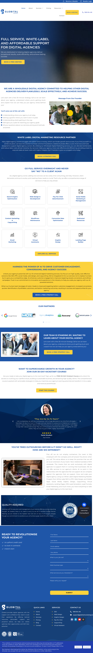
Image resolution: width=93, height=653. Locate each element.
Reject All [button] (78, 647)
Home (23, 8)
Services (39, 8)
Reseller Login (87, 1)
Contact (61, 15)
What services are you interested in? (61, 573)
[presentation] (63, 585)
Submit (69, 593)
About (31, 8)
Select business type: (56, 565)
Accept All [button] (87, 647)
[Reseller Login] (81, 1)
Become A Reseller (72, 1)
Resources (58, 8)
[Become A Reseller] (63, 1)
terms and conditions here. (11, 648)
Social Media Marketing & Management (81, 199)
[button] (2, 315)
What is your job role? (57, 557)
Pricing (48, 8)
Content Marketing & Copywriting (12, 220)
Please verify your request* (58, 580)
